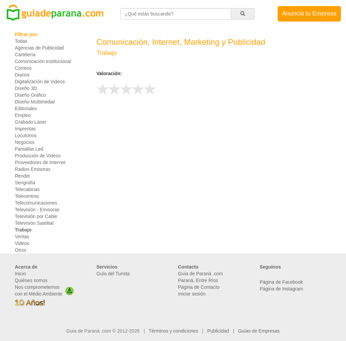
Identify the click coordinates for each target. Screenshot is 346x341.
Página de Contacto (198, 287)
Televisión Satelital (34, 223)
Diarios (22, 75)
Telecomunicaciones (36, 203)
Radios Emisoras (32, 169)
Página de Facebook (281, 282)
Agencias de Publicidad (39, 48)
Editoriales (26, 108)
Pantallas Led (29, 149)
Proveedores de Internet (40, 162)
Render (22, 176)
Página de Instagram (281, 288)
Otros (20, 250)
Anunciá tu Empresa (309, 13)
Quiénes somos (31, 280)
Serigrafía (25, 182)
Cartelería (25, 54)
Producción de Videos (38, 155)
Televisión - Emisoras (37, 209)
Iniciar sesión (192, 294)
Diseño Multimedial (35, 101)
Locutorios (26, 135)
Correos (23, 68)
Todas (21, 41)
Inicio (20, 273)
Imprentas (25, 128)
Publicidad (218, 331)
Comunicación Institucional (43, 61)
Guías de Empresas (259, 331)
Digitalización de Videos (40, 81)
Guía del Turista (113, 273)
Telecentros (27, 196)
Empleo (23, 115)
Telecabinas (27, 189)
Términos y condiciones (173, 331)
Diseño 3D (26, 88)
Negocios (24, 142)
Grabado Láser (30, 122)
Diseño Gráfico (30, 95)
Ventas (22, 236)
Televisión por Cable (36, 216)
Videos (22, 243)
